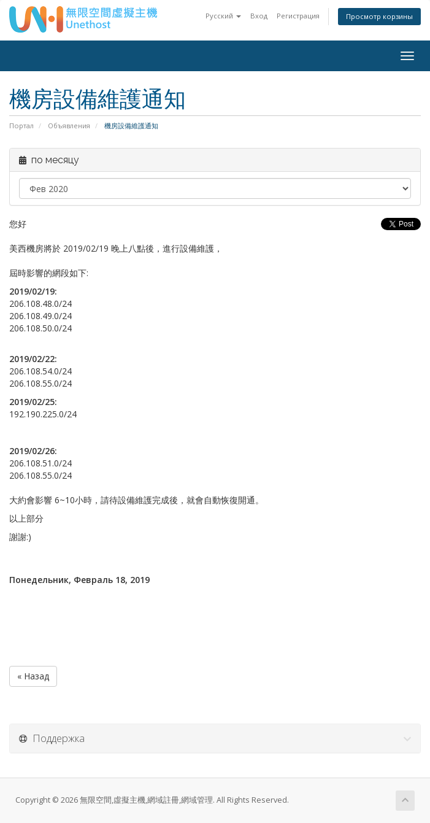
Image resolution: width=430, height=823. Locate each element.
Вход (258, 15)
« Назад (33, 676)
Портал (21, 125)
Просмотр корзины (379, 16)
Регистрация (298, 15)
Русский (223, 15)
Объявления (69, 125)
